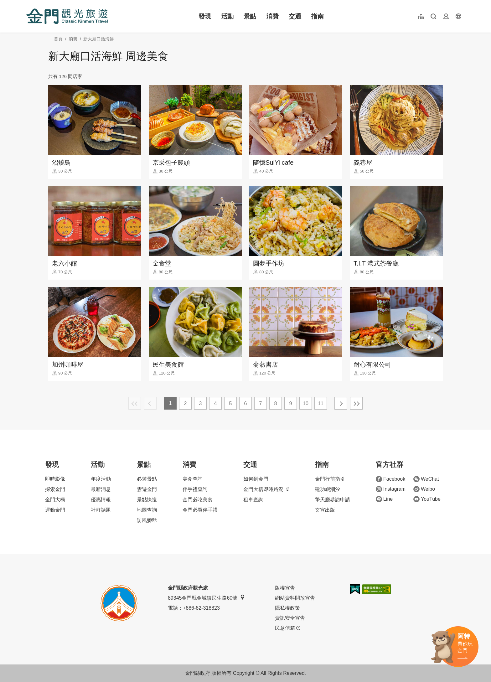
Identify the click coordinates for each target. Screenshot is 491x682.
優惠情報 (101, 499)
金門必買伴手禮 (200, 510)
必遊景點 (147, 479)
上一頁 (150, 403)
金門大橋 (55, 499)
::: (28, 3)
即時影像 (55, 479)
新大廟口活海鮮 (98, 38)
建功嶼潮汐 (327, 489)
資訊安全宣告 (290, 618)
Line (384, 499)
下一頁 (340, 403)
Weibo (424, 489)
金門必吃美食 (198, 499)
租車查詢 (253, 499)
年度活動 (101, 479)
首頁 (58, 38)
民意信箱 (287, 628)
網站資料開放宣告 (295, 598)
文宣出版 (325, 510)
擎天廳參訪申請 (332, 499)
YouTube (427, 499)
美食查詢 (193, 479)
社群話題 (101, 510)
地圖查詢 (147, 510)
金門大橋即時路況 (266, 489)
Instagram (391, 489)
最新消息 (101, 489)
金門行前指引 (330, 479)
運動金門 (55, 510)
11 (320, 403)
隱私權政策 (287, 608)
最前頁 (134, 403)
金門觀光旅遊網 (67, 16)
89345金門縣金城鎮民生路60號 (206, 598)
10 (305, 403)
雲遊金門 (147, 489)
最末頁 (356, 403)
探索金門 (55, 489)
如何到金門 (255, 479)
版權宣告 (285, 588)
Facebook (390, 479)
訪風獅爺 (147, 520)
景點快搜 (147, 499)
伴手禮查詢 (195, 489)
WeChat (426, 479)
